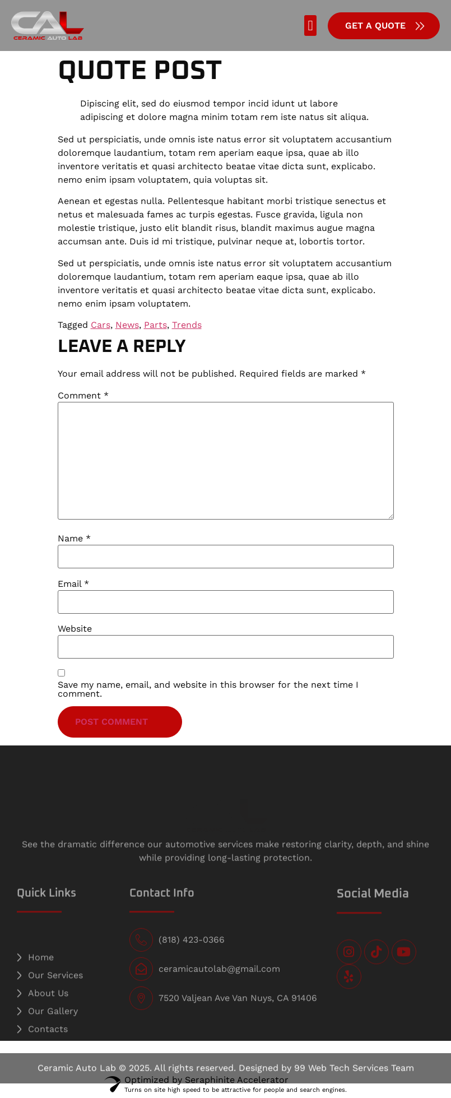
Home (41, 972)
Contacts (48, 1044)
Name (74, 538)
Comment (83, 395)
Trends (187, 324)
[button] (310, 25)
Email (73, 584)
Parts (155, 324)
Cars (100, 324)
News (127, 324)
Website (75, 628)
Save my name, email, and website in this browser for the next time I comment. (208, 689)
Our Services (55, 990)
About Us (48, 1008)
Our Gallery (53, 1026)
